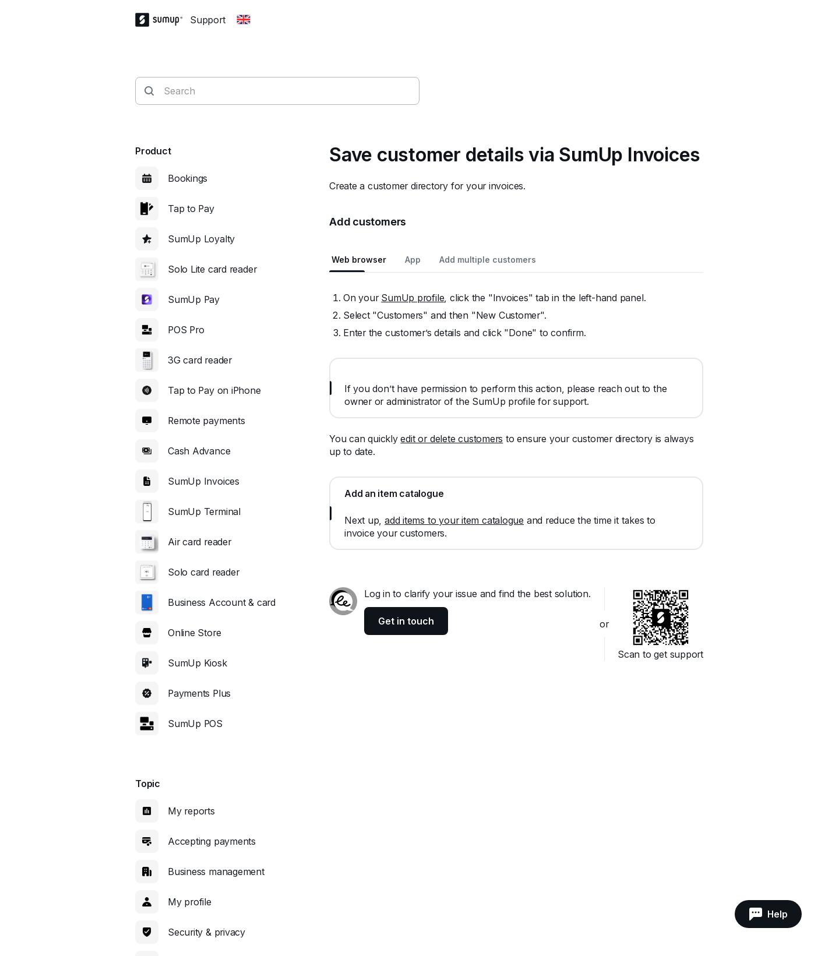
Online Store (194, 632)
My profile (189, 902)
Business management (216, 871)
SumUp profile (412, 298)
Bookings (187, 178)
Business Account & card (222, 602)
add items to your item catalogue (454, 520)
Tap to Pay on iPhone (214, 390)
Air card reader (199, 542)
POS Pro (186, 330)
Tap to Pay (191, 208)
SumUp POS (195, 723)
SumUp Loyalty (201, 239)
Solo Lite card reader (212, 269)
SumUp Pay (194, 299)
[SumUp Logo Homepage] (162, 20)
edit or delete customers (451, 439)
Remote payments (206, 420)
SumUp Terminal (204, 511)
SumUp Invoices (203, 481)
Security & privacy (206, 932)
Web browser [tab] (359, 259)
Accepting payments (212, 841)
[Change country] (244, 20)
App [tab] (413, 259)
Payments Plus (199, 693)
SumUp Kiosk (197, 663)
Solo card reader (203, 572)
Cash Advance (199, 451)
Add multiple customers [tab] (487, 259)
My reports (191, 811)
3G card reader (200, 360)
